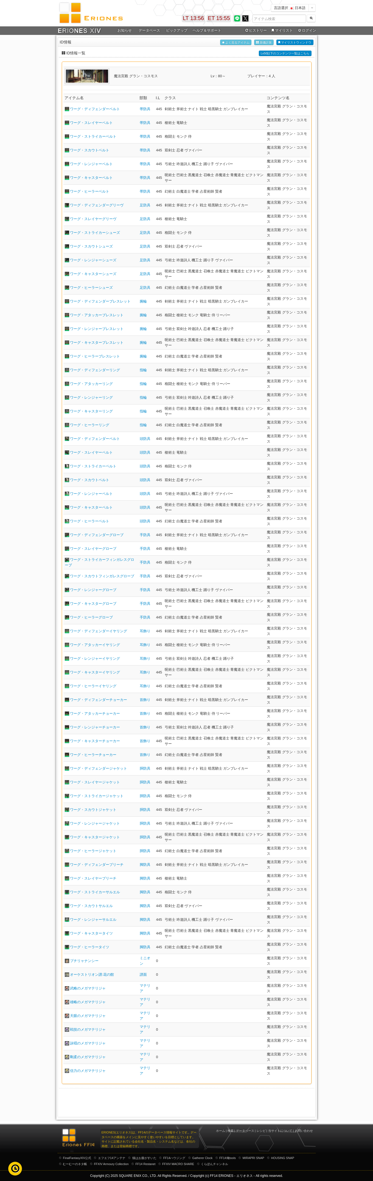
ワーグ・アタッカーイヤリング (95, 645)
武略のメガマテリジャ (88, 988)
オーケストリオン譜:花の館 (92, 974)
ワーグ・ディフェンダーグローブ (97, 535)
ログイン (306, 30)
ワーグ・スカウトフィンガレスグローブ (102, 576)
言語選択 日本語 (290, 8)
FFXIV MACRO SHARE (178, 1164)
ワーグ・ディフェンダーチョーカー (98, 700)
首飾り (145, 700)
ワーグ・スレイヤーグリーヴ (93, 219)
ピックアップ (176, 30)
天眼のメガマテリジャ (88, 1016)
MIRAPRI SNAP (253, 1158)
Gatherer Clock (202, 1158)
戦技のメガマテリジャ (88, 1029)
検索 (231, 1130)
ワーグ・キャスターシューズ (93, 274)
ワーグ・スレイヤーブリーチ (93, 878)
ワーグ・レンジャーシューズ (93, 260)
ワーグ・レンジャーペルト (91, 494)
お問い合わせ (304, 1130)
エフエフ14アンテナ (111, 1158)
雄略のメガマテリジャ (88, 1002)
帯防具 (145, 109)
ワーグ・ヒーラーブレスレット (95, 356)
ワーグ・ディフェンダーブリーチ (97, 865)
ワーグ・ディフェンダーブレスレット (100, 301)
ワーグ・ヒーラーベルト (89, 191)
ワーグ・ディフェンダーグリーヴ (97, 205)
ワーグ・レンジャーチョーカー (95, 727)
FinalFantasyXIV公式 (77, 1158)
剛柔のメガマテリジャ (88, 1057)
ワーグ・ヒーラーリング (89, 425)
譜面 (143, 974)
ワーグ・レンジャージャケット (95, 823)
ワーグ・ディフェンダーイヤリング (98, 631)
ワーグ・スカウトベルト (89, 150)
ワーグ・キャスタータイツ (91, 933)
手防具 (145, 535)
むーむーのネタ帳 (75, 1164)
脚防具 (145, 865)
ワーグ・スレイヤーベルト (91, 123)
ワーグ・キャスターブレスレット (97, 342)
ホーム (220, 1130)
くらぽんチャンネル (214, 1164)
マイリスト (282, 30)
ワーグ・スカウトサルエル (91, 906)
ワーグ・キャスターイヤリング (95, 672)
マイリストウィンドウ (294, 42)
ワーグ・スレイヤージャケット (95, 782)
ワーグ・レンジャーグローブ (93, 590)
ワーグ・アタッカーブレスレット (97, 315)
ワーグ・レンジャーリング (91, 397)
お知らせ (124, 30)
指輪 (143, 370)
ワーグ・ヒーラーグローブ (91, 617)
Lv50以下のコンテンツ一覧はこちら (285, 53)
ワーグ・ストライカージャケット (97, 796)
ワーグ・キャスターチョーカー (95, 741)
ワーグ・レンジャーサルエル (93, 919)
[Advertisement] (186, 1102)
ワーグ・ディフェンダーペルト (95, 439)
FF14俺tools (227, 1158)
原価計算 (264, 42)
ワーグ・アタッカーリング (91, 384)
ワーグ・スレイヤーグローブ (93, 549)
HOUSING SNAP (282, 1158)
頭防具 (145, 439)
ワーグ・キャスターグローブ (93, 603)
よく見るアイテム (235, 42)
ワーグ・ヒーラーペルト (89, 521)
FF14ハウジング (174, 1158)
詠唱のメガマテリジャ (88, 1043)
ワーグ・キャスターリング (91, 411)
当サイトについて (280, 1130)
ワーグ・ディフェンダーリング (95, 370)
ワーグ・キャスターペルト (91, 507)
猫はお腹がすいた (144, 1158)
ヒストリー (256, 30)
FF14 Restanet (145, 1164)
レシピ (261, 1130)
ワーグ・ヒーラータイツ (89, 947)
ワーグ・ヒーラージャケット (93, 851)
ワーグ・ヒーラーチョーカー (93, 755)
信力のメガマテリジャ (88, 1071)
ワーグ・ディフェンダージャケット (98, 768)
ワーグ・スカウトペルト (89, 480)
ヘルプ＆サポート (207, 30)
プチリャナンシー (84, 961)
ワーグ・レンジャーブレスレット (97, 329)
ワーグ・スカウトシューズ (91, 246)
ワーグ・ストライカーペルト (93, 466)
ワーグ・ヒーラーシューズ (91, 287)
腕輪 (143, 301)
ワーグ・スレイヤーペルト (91, 452)
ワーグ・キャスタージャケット (95, 837)
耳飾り (145, 631)
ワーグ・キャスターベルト (91, 178)
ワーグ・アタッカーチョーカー (95, 713)
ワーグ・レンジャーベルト (91, 164)
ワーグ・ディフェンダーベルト (95, 109)
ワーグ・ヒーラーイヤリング (93, 686)
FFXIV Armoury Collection (111, 1164)
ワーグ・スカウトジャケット (93, 810)
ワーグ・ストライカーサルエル (95, 892)
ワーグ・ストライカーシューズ (95, 233)
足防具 (145, 205)
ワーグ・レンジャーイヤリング (95, 658)
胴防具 (145, 768)
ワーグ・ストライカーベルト (93, 136)
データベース (149, 30)
